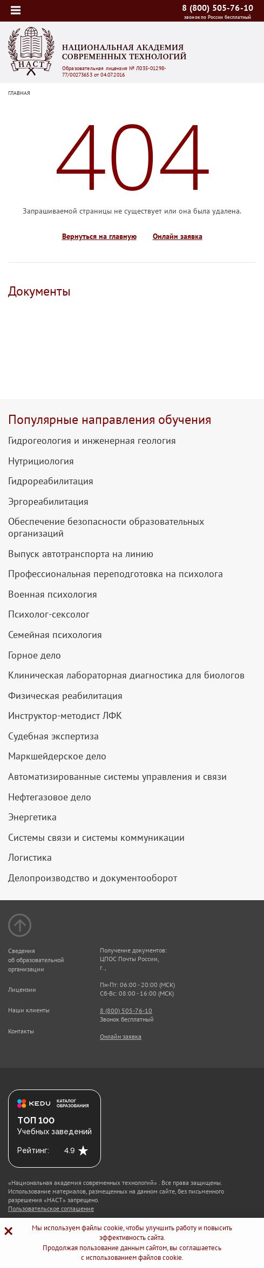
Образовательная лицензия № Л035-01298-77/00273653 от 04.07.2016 (114, 71)
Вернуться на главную (99, 236)
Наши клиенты (29, 1010)
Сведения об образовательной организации (36, 960)
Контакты (21, 1031)
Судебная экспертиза (53, 736)
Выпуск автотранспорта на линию (80, 554)
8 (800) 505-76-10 (217, 7)
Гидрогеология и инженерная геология (92, 441)
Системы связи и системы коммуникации (96, 838)
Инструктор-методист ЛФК (65, 716)
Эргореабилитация (48, 502)
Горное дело (34, 655)
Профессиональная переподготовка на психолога (115, 574)
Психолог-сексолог (49, 614)
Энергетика (32, 817)
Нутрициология (41, 461)
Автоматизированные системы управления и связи (117, 777)
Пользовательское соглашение (51, 1208)
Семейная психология (55, 635)
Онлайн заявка (177, 236)
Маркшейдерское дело (57, 756)
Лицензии (22, 989)
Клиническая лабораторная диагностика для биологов (126, 675)
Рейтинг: (33, 1150)
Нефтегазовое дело (49, 797)
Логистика (30, 857)
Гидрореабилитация (50, 481)
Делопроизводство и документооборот (92, 878)
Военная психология (52, 594)
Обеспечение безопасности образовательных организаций (106, 527)
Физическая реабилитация (65, 696)
